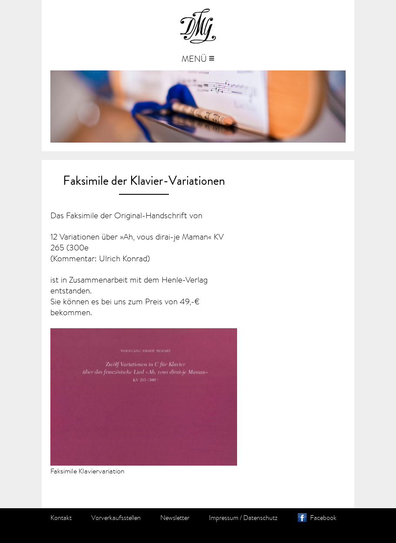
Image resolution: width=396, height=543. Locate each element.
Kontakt (61, 518)
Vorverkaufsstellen (116, 518)
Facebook (323, 518)
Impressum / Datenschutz (243, 518)
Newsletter (174, 518)
